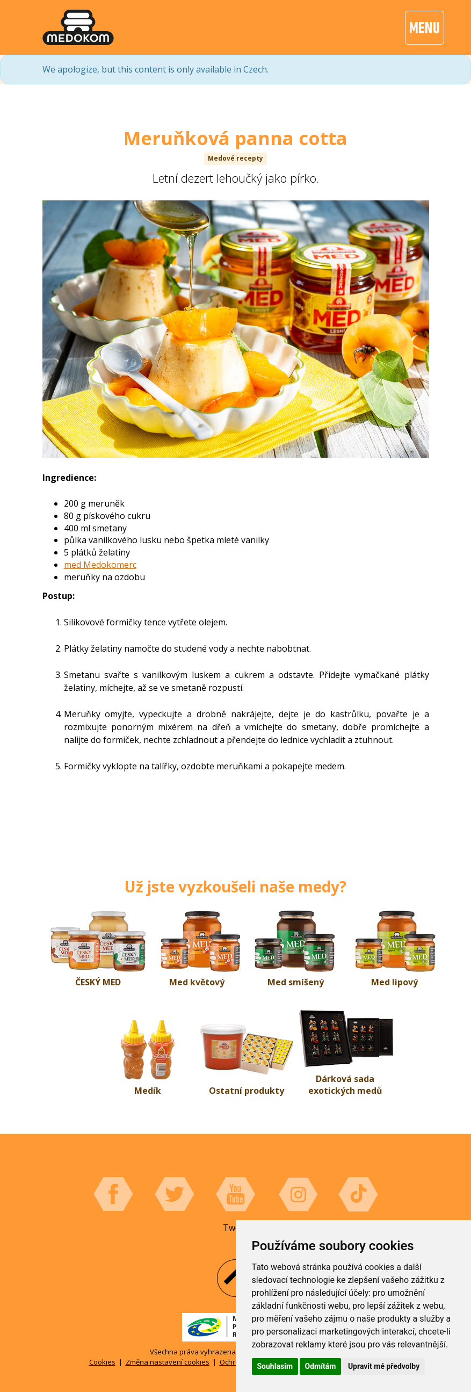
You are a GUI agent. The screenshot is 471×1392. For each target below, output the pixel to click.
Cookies (102, 1362)
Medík (147, 1091)
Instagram (297, 1194)
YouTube (235, 1194)
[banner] (78, 27)
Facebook (113, 1194)
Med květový (196, 982)
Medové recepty (235, 158)
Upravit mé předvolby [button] (383, 1366)
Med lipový (394, 982)
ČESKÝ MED (98, 982)
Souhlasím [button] (275, 1366)
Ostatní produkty (246, 1091)
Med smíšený (295, 982)
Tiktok (358, 1194)
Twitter (174, 1194)
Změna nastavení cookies (167, 1362)
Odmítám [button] (320, 1366)
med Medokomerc (100, 565)
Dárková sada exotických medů (345, 1085)
